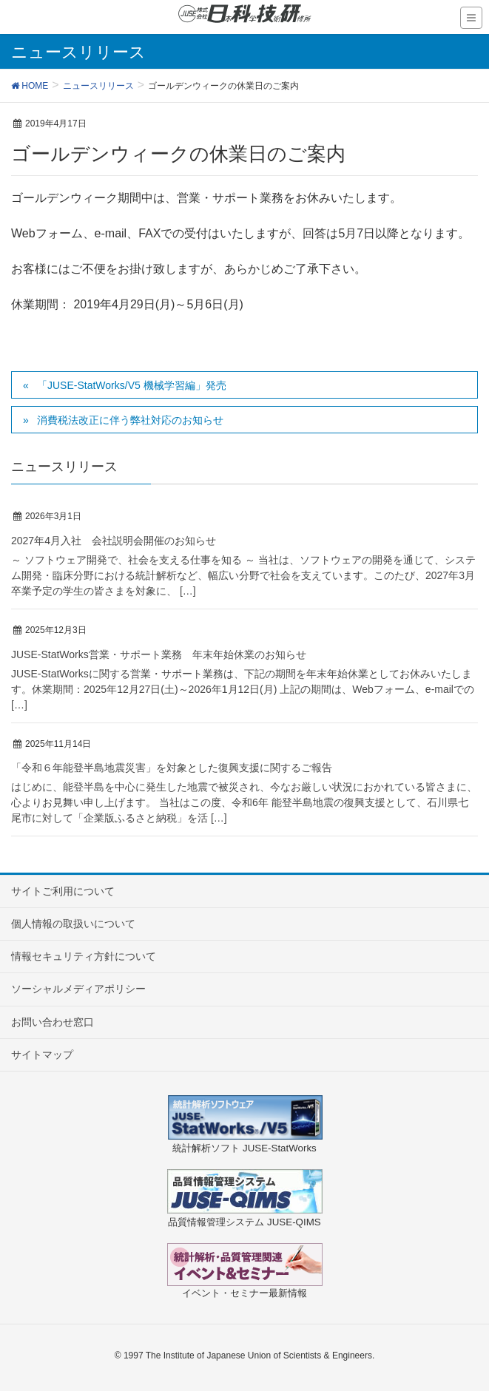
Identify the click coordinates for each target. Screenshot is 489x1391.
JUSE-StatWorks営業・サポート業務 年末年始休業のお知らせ (158, 654)
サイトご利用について (63, 891)
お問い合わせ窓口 (52, 1022)
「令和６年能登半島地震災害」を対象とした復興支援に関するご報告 (171, 768)
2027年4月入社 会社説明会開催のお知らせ (113, 540)
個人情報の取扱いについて (73, 924)
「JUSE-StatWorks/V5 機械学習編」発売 (131, 385)
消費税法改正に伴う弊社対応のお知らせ (130, 420)
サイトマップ (42, 1054)
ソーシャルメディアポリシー (78, 989)
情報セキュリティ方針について (83, 956)
